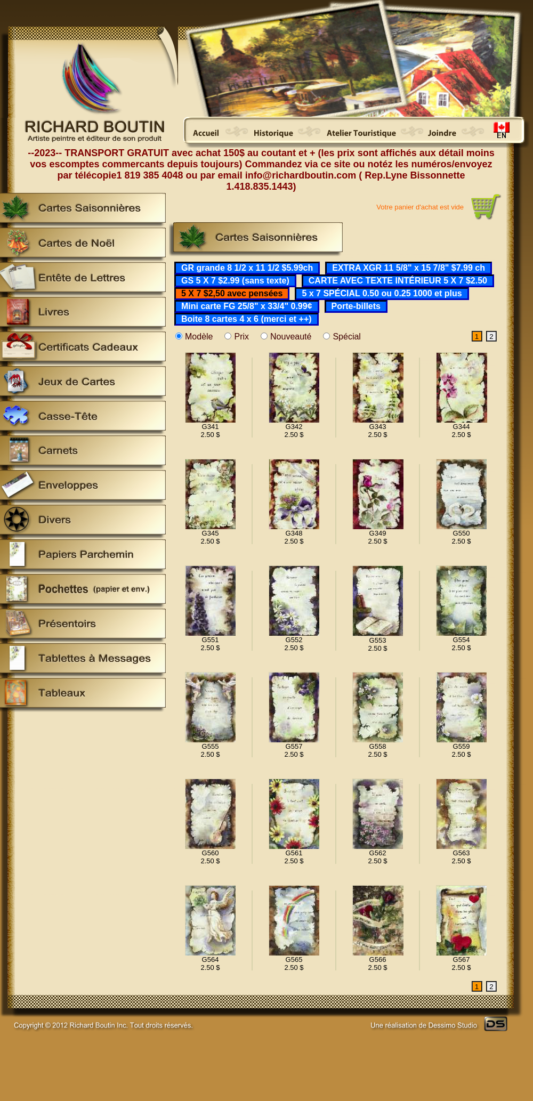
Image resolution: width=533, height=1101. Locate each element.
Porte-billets (356, 306)
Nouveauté (290, 336)
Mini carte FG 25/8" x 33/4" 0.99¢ (246, 306)
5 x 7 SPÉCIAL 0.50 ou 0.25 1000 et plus (382, 293)
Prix (241, 336)
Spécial (346, 336)
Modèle (199, 336)
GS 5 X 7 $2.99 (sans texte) (235, 280)
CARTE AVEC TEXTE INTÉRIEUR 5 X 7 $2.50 (398, 280)
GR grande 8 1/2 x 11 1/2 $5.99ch (247, 267)
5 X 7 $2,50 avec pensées (231, 293)
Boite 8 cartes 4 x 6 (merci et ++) (246, 318)
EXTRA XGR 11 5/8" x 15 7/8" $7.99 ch (408, 267)
